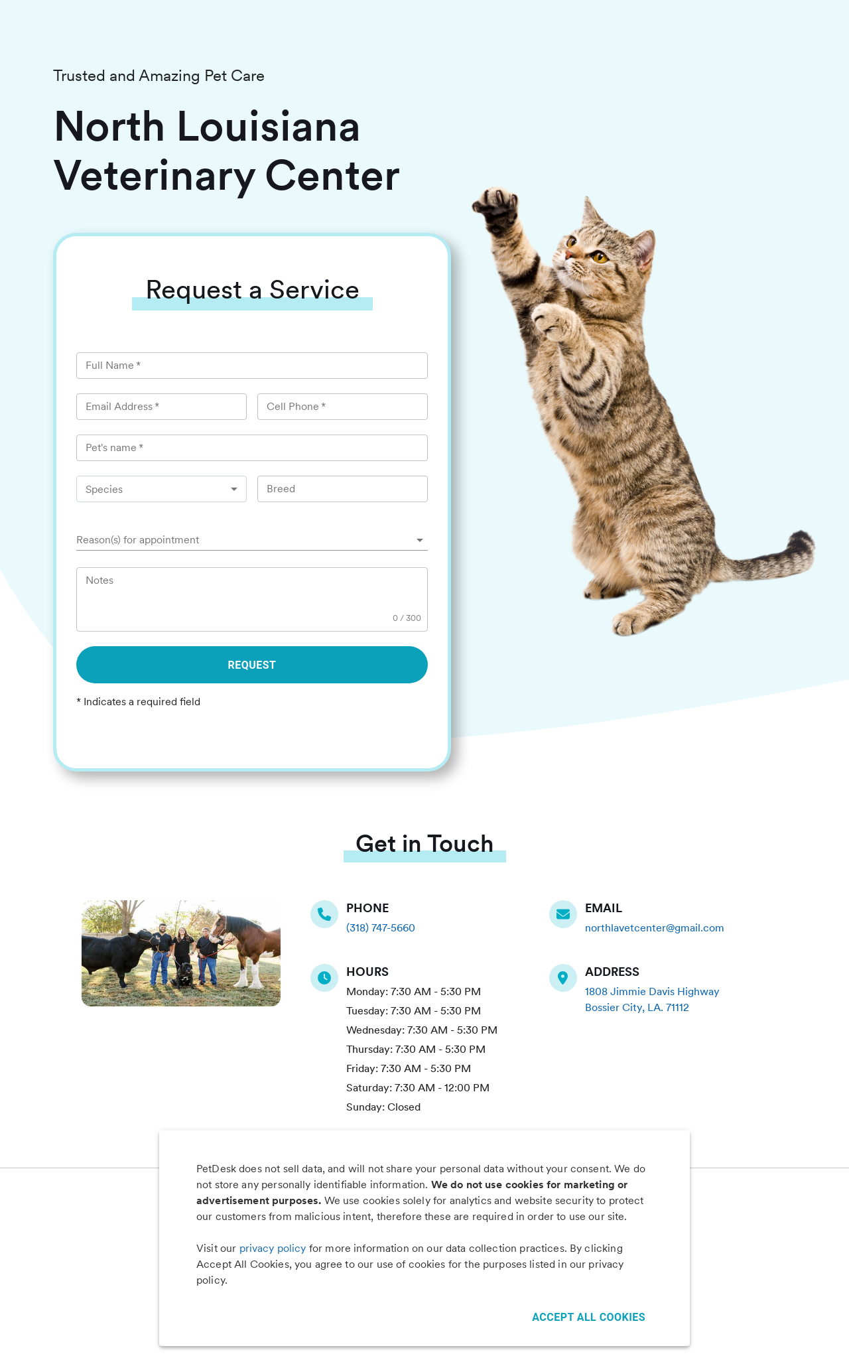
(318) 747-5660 (380, 927)
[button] (252, 540)
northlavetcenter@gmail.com (654, 927)
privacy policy (272, 1248)
